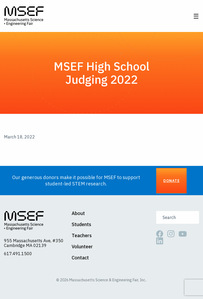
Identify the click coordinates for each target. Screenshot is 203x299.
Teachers (82, 235)
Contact (80, 257)
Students (81, 224)
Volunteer (82, 246)
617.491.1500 (18, 253)
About (78, 213)
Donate (171, 180)
